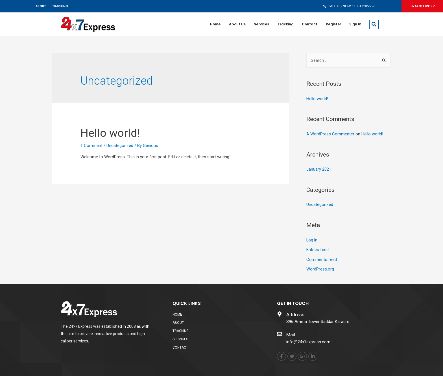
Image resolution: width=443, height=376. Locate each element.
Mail (290, 333)
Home (214, 24)
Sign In (355, 24)
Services (261, 24)
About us (236, 24)
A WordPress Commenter (330, 133)
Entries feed (317, 248)
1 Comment (91, 145)
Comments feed (321, 258)
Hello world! (110, 133)
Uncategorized (119, 145)
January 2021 (318, 168)
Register (333, 24)
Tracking (285, 24)
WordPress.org (320, 267)
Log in (312, 239)
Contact (309, 24)
